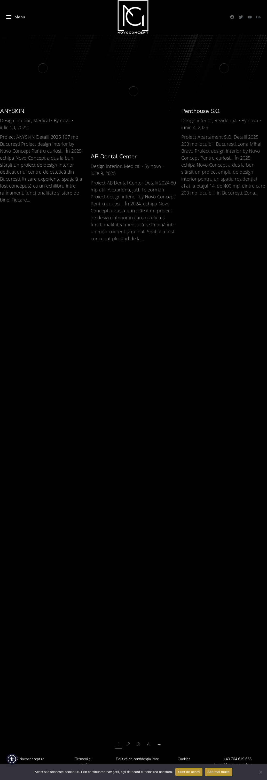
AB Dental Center (114, 156)
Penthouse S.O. (201, 111)
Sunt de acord (189, 772)
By (62, 120)
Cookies (184, 758)
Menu (15, 17)
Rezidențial (226, 120)
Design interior (15, 120)
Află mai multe (219, 772)
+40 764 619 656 (238, 758)
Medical (41, 120)
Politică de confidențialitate (137, 758)
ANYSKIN (12, 111)
